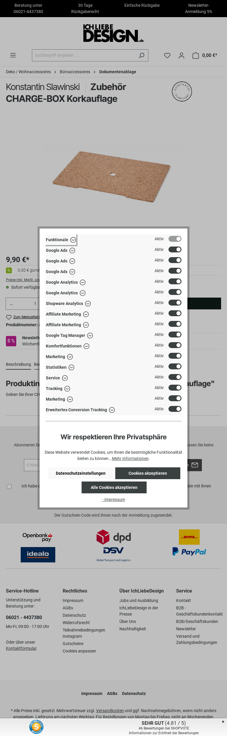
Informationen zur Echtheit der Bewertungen (164, 733)
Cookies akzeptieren (148, 473)
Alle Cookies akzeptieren (114, 487)
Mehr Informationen (130, 458)
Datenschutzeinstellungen (81, 473)
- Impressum (113, 499)
